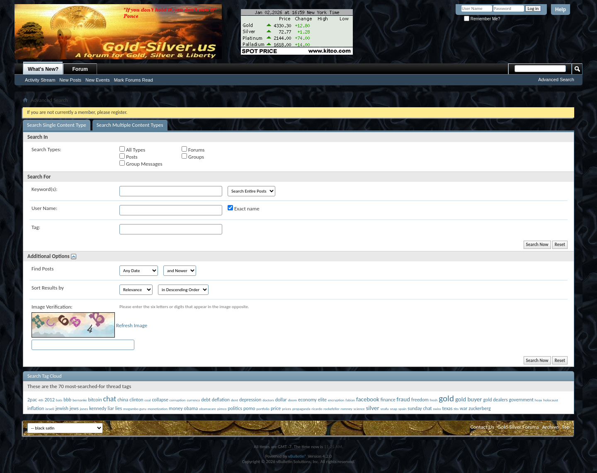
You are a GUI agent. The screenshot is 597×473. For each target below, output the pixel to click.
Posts (128, 156)
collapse (160, 400)
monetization (157, 408)
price (276, 408)
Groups (193, 156)
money (176, 408)
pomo (249, 408)
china (122, 400)
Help (560, 9)
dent (234, 400)
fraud (403, 399)
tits (456, 408)
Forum (80, 69)
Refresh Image (131, 325)
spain (402, 408)
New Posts (70, 79)
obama (191, 408)
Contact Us (482, 427)
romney (346, 408)
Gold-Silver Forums (518, 427)
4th (40, 400)
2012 (49, 400)
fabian (350, 400)
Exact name (244, 208)
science (359, 408)
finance (388, 400)
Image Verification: (52, 307)
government (521, 400)
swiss (437, 408)
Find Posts (42, 268)
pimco (221, 408)
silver (372, 408)
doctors (268, 400)
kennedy (97, 408)
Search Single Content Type (56, 125)
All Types (132, 149)
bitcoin (95, 400)
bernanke (80, 400)
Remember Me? (482, 19)
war (463, 408)
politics (235, 408)
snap (393, 408)
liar (111, 408)
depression (250, 400)
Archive (550, 427)
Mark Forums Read (133, 79)
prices (286, 408)
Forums (193, 149)
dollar (281, 400)
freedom (420, 400)
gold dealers (495, 400)
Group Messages (140, 163)
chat (109, 398)
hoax (538, 400)
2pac (32, 400)
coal (148, 400)
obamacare (207, 408)
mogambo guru (134, 408)
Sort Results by (48, 288)
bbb (67, 400)
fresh (434, 400)
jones (84, 408)
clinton (136, 400)
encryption (336, 400)
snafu (385, 408)
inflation (35, 408)
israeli (49, 408)
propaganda (301, 408)
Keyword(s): (45, 189)
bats (59, 400)
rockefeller (331, 408)
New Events (97, 79)
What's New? (43, 69)
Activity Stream (40, 79)
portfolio (263, 408)
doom (292, 400)
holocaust (550, 400)
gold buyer (468, 399)
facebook (367, 399)
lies (118, 408)
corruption (178, 400)
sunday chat (420, 408)
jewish (62, 408)
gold (446, 398)
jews (74, 408)
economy (307, 400)
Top (566, 427)
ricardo (317, 408)
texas (447, 408)
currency (193, 400)
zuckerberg (479, 408)
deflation (221, 400)
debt (206, 400)
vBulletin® (297, 456)
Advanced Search (556, 79)
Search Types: (46, 149)
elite (322, 400)
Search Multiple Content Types (130, 125)
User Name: (44, 208)
